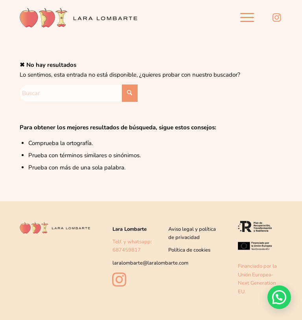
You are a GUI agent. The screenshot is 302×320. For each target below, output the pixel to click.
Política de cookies (189, 250)
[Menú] (243, 17)
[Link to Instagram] (276, 18)
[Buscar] (79, 93)
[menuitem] (243, 17)
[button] (279, 296)
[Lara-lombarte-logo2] (79, 19)
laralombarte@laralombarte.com (150, 263)
